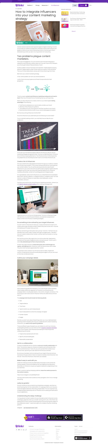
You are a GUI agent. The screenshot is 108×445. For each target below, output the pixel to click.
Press (57, 439)
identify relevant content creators (27, 184)
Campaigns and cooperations (37, 431)
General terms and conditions (80, 431)
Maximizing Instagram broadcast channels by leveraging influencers (77, 25)
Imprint (76, 429)
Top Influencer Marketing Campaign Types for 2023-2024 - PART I (78, 19)
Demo (57, 431)
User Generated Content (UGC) (30, 407)
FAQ (57, 435)
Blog (57, 433)
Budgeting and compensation (37, 435)
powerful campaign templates (49, 328)
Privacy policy (77, 434)
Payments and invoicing (36, 437)
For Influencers (55, 5)
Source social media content (37, 439)
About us (58, 437)
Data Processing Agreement (80, 432)
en (90, 5)
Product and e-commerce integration (39, 433)
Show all (73, 31)
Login (75, 5)
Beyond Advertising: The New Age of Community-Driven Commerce (77, 12)
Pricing (37, 5)
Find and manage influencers (37, 429)
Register (82, 5)
